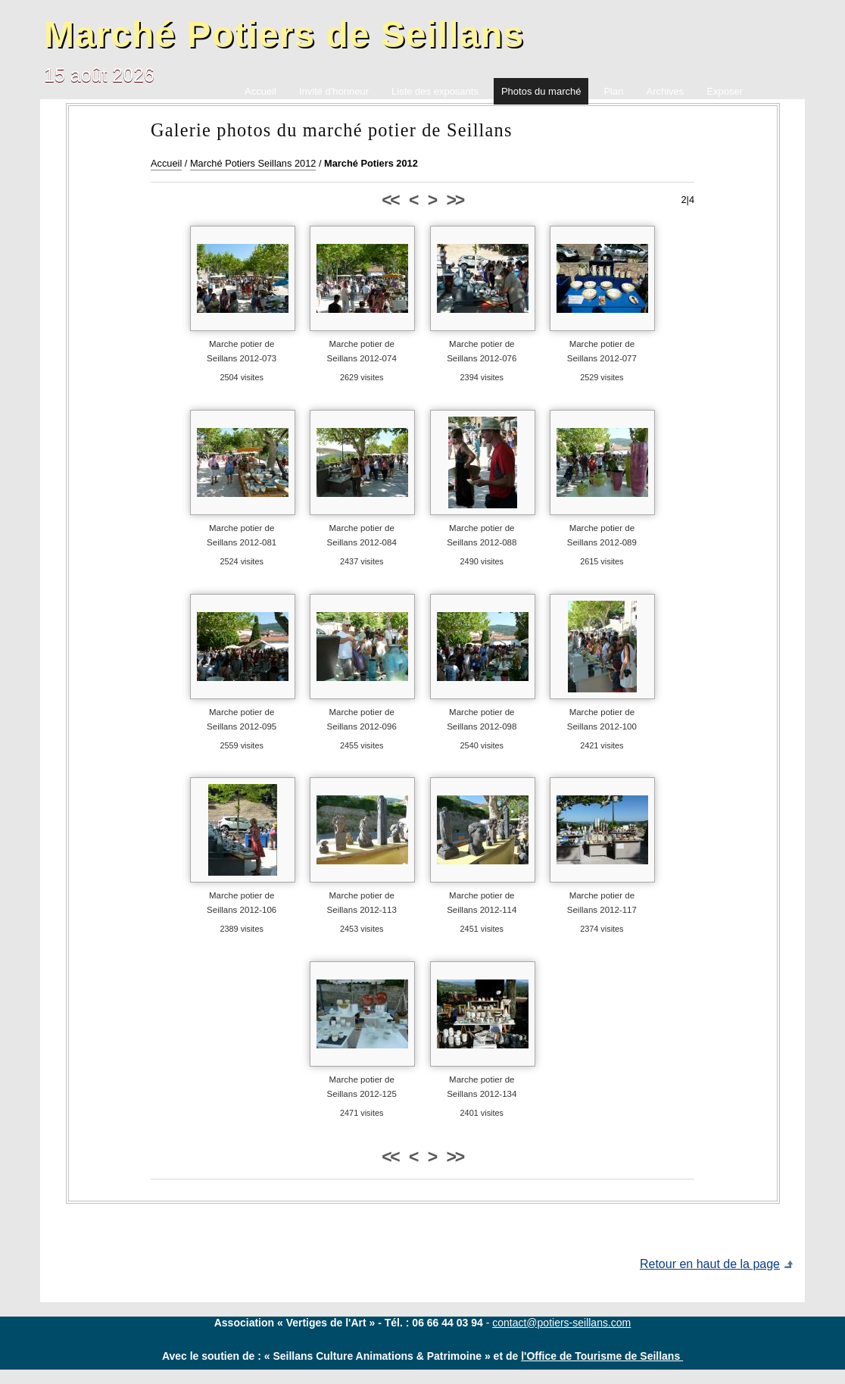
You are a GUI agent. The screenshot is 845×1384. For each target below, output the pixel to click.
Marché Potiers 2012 (371, 163)
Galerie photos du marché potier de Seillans (332, 130)
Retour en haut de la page (710, 1263)
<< (390, 200)
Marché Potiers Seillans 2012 (253, 163)
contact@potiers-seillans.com (561, 1323)
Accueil (166, 163)
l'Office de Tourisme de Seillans (602, 1356)
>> (455, 200)
